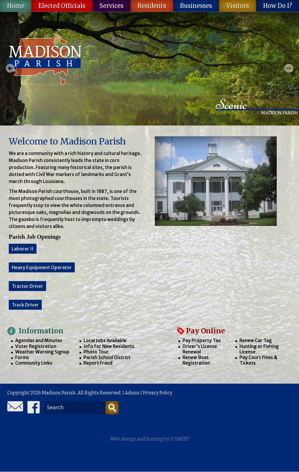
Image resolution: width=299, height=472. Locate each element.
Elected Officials (62, 5)
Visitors (237, 5)
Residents (152, 5)
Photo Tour (96, 352)
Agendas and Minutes (38, 340)
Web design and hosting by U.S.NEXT (149, 439)
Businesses (196, 5)
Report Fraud (98, 363)
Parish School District (107, 357)
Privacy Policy (157, 393)
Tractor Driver (27, 286)
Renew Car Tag (255, 340)
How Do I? (277, 5)
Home (16, 5)
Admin (132, 393)
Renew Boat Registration (196, 360)
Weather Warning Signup (42, 352)
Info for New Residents (109, 346)
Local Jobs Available (105, 340)
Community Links (33, 363)
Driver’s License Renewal (199, 349)
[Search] (112, 407)
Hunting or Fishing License (259, 349)
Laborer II (23, 249)
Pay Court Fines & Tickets (258, 360)
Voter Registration (35, 346)
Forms (22, 357)
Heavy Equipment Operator (42, 267)
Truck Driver (25, 305)
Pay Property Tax (201, 340)
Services (112, 5)
